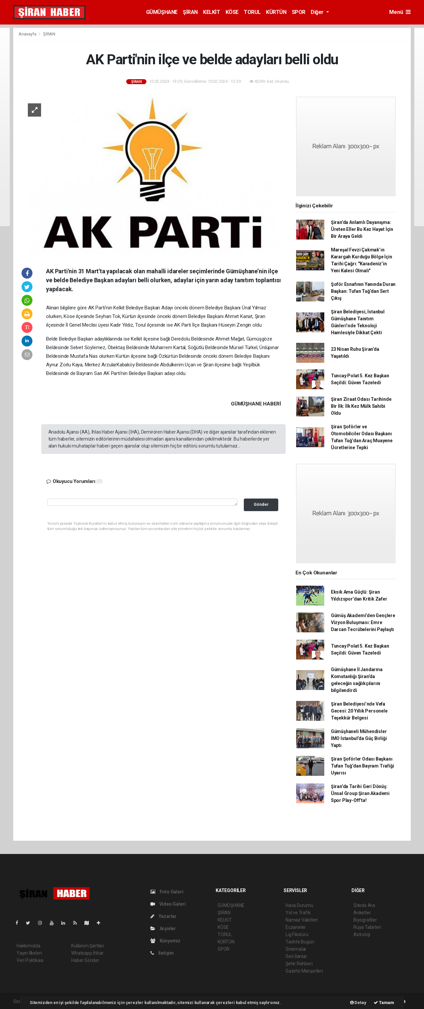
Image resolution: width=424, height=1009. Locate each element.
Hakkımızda (28, 945)
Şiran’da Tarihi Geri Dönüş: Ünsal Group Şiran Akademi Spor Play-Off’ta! (360, 793)
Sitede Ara (364, 905)
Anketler (362, 912)
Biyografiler (365, 920)
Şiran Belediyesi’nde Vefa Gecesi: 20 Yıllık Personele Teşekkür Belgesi (359, 710)
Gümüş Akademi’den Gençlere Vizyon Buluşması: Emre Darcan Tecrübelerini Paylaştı (363, 622)
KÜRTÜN (276, 12)
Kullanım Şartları (87, 945)
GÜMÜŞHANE (162, 12)
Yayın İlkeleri (29, 953)
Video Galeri (168, 904)
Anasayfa (28, 33)
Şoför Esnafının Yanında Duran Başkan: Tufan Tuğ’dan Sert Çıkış (363, 291)
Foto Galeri (167, 891)
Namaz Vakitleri (302, 920)
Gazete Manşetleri (304, 971)
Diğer (318, 12)
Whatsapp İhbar (87, 953)
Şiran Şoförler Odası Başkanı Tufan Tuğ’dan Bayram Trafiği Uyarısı (362, 765)
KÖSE (232, 12)
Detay (358, 1002)
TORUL (252, 12)
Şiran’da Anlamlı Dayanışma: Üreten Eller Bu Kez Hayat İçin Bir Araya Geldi (362, 229)
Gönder (261, 504)
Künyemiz (165, 940)
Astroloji (361, 934)
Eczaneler (296, 927)
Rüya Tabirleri (367, 927)
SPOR (298, 12)
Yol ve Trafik (298, 912)
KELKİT (211, 12)
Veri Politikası (30, 960)
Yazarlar (163, 916)
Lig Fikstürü (297, 934)
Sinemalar (296, 949)
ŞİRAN (190, 12)
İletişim (162, 953)
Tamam (384, 1002)
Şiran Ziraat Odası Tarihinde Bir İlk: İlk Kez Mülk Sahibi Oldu (361, 406)
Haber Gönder (85, 960)
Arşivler (163, 928)
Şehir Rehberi (299, 963)
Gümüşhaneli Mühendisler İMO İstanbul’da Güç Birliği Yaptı (359, 738)
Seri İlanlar (296, 956)
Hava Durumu (299, 905)
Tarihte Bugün (300, 941)
